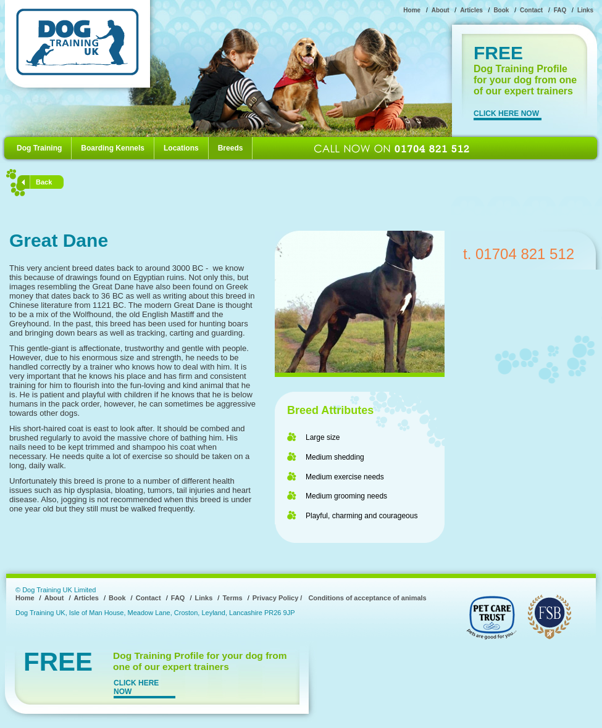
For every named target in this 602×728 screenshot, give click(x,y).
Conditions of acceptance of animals (367, 598)
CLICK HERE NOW (506, 113)
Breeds (230, 148)
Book (501, 10)
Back (44, 182)
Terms (232, 598)
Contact (531, 10)
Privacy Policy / (278, 598)
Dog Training (39, 148)
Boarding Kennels (112, 148)
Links (585, 10)
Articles (471, 10)
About (440, 10)
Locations (181, 148)
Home (411, 10)
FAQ (560, 10)
